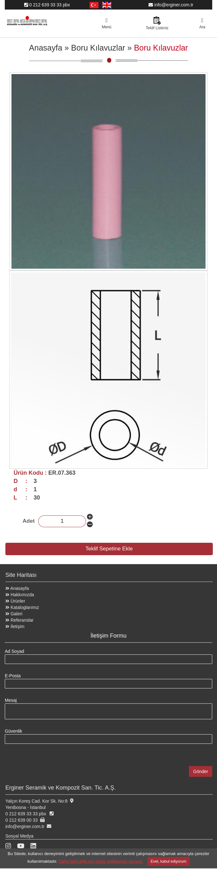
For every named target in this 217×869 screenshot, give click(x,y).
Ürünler (18, 597)
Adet (33, 521)
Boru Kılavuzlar (98, 47)
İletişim (18, 623)
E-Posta (13, 672)
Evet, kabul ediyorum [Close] (168, 858)
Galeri (17, 610)
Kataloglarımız (25, 604)
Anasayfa (45, 47)
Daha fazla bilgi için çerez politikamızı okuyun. (101, 858)
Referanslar (23, 616)
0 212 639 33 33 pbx (47, 4)
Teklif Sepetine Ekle (112, 549)
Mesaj (11, 697)
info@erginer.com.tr (170, 4)
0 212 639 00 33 (25, 816)
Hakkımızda (23, 591)
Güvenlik (13, 727)
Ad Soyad (14, 648)
